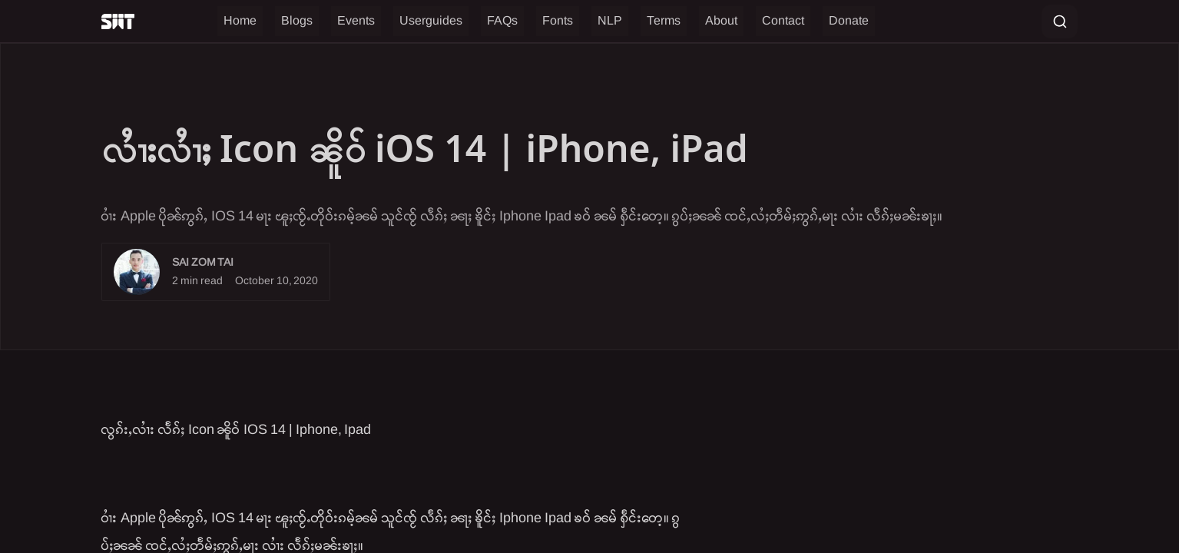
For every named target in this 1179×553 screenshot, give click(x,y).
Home (240, 21)
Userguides (430, 21)
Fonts (557, 21)
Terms (664, 21)
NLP (610, 21)
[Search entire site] (1060, 21)
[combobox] (1060, 21)
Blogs (297, 21)
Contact (783, 21)
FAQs (502, 21)
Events (356, 21)
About (721, 21)
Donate (849, 21)
